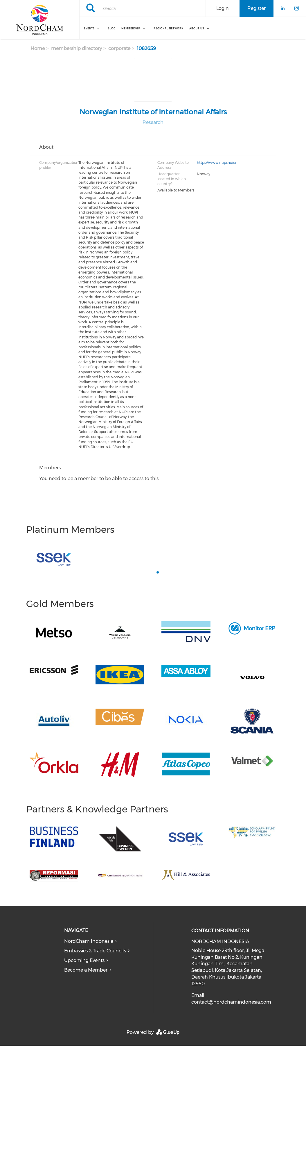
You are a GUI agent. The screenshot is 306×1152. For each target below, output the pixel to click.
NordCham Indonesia (88, 941)
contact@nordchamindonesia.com (231, 1002)
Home (37, 48)
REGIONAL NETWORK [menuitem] (168, 28)
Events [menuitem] (89, 28)
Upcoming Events (84, 960)
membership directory (76, 48)
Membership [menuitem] (131, 28)
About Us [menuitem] (196, 28)
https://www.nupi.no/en (217, 162)
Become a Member (85, 970)
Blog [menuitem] (112, 28)
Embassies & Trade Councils (95, 951)
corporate (119, 48)
